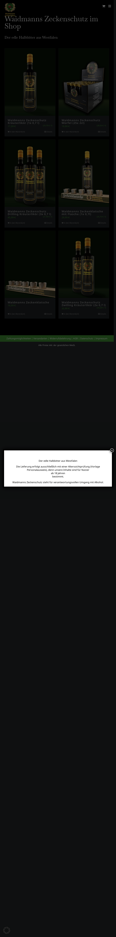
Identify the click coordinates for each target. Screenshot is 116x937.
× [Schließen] (112, 450)
